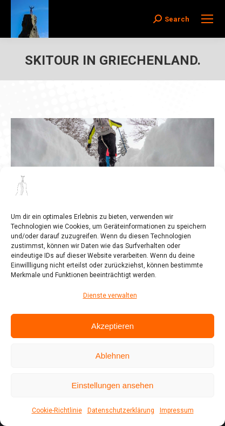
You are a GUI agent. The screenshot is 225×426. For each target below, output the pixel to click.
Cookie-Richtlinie (57, 410)
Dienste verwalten (110, 295)
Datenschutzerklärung (120, 410)
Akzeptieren (112, 326)
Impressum (177, 410)
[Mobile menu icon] (207, 19)
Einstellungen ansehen (113, 385)
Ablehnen (112, 355)
